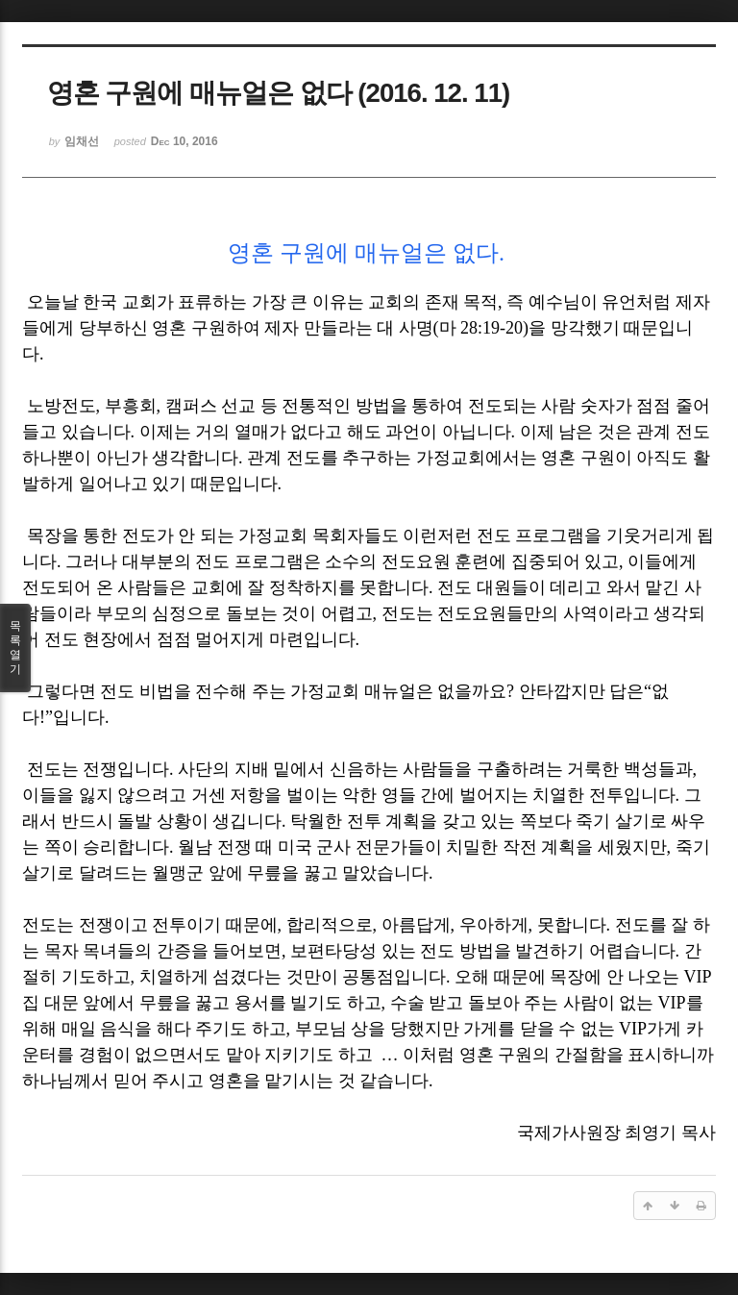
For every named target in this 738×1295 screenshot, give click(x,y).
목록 (15, 648)
